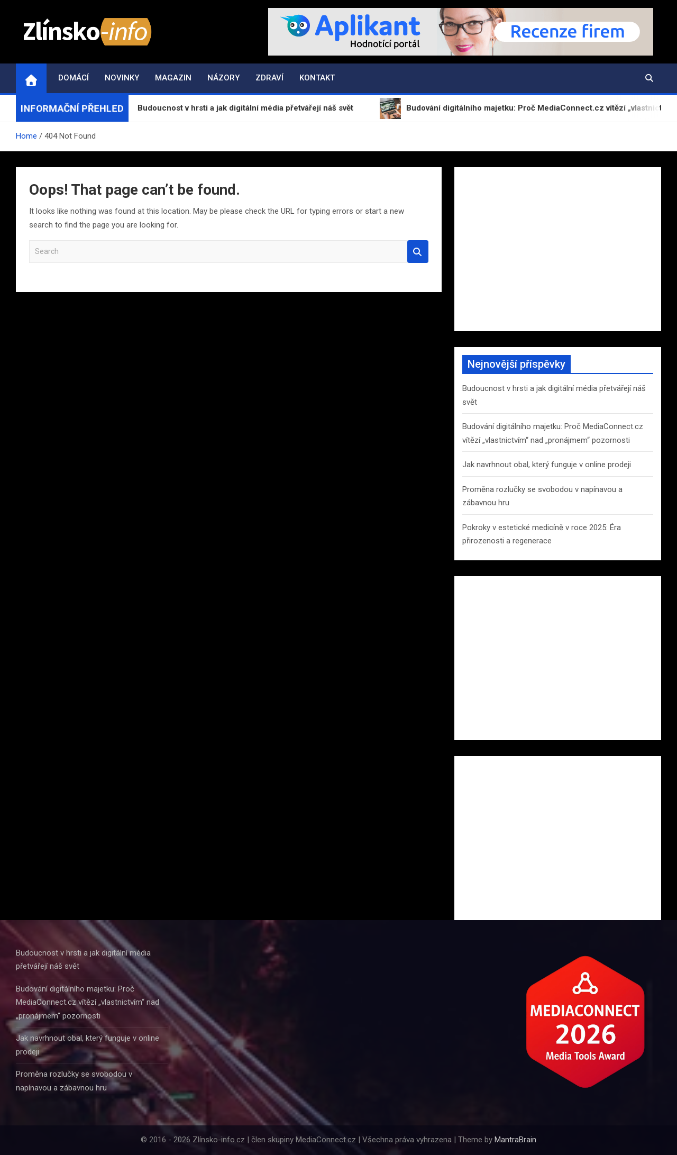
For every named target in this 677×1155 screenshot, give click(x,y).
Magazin (173, 78)
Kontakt (317, 78)
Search (417, 251)
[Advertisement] (557, 249)
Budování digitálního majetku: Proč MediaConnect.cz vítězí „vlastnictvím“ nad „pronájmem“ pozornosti (87, 1002)
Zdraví (269, 78)
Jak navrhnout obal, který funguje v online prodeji (546, 464)
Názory (223, 78)
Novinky (122, 78)
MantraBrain (515, 1139)
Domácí (73, 78)
